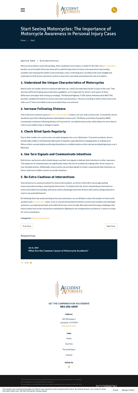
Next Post (111, 226)
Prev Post (27, 226)
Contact (68, 355)
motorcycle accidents (59, 114)
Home (69, 338)
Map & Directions (69, 326)
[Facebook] (69, 367)
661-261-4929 (69, 306)
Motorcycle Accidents (40, 218)
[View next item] (31, 263)
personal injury (109, 66)
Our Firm (69, 344)
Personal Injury (69, 349)
